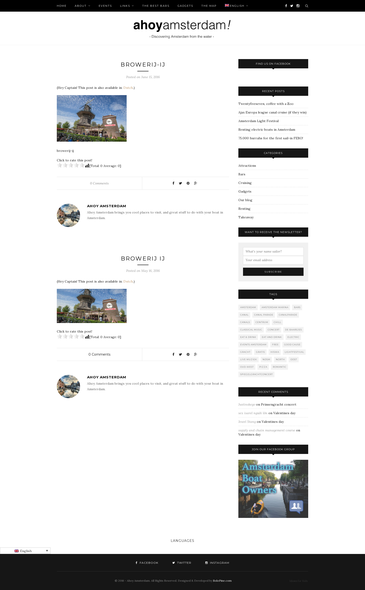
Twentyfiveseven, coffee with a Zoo (266, 104)
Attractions (247, 165)
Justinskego (246, 404)
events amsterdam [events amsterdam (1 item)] (253, 344)
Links (125, 5)
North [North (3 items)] (280, 359)
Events (105, 5)
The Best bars (155, 5)
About (81, 5)
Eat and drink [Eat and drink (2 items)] (272, 337)
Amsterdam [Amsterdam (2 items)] (248, 307)
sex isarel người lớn (252, 413)
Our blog (245, 200)
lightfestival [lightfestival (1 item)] (294, 352)
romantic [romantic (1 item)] (279, 367)
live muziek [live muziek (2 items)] (248, 359)
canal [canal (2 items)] (244, 314)
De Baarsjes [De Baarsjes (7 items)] (293, 329)
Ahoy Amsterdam (106, 206)
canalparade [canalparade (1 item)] (288, 314)
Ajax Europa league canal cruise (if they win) (272, 112)
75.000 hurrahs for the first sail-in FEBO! (270, 138)
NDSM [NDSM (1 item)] (266, 359)
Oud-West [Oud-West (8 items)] (247, 367)
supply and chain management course (266, 430)
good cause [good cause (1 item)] (292, 344)
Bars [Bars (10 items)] (297, 307)
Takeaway (245, 217)
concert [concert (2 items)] (274, 329)
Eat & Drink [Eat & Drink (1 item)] (248, 337)
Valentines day (284, 413)
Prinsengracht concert (278, 404)
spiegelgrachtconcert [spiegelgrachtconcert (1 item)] (256, 374)
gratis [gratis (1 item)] (260, 352)
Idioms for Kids (298, 581)
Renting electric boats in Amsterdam (266, 129)
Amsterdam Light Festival (258, 121)
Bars (241, 174)
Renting (244, 209)
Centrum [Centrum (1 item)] (262, 322)
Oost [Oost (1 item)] (294, 359)
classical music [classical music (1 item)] (251, 329)
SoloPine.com (222, 580)
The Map (209, 5)
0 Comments (99, 183)
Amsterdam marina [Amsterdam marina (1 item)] (275, 307)
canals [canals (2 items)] (245, 322)
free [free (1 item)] (275, 344)
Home (62, 5)
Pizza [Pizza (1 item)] (263, 367)
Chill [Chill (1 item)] (277, 322)
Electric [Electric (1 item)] (293, 337)
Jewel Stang (247, 422)
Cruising (245, 183)
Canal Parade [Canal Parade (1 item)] (263, 314)
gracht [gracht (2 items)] (245, 352)
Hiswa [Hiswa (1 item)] (274, 352)
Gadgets (185, 5)
